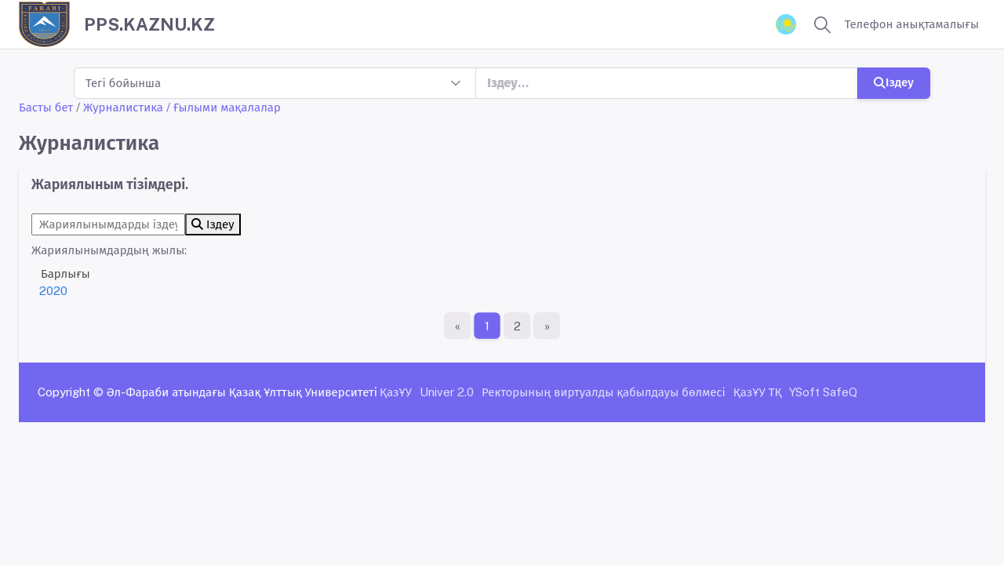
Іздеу (894, 82)
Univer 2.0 (447, 392)
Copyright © (71, 392)
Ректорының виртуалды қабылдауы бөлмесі (604, 392)
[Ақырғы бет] (546, 325)
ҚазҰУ (396, 392)
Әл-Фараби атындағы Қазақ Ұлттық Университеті (242, 392)
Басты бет (46, 107)
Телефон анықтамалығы (912, 24)
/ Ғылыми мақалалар (223, 107)
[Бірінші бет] (457, 325)
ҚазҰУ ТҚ (757, 392)
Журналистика (123, 107)
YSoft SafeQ (823, 392)
